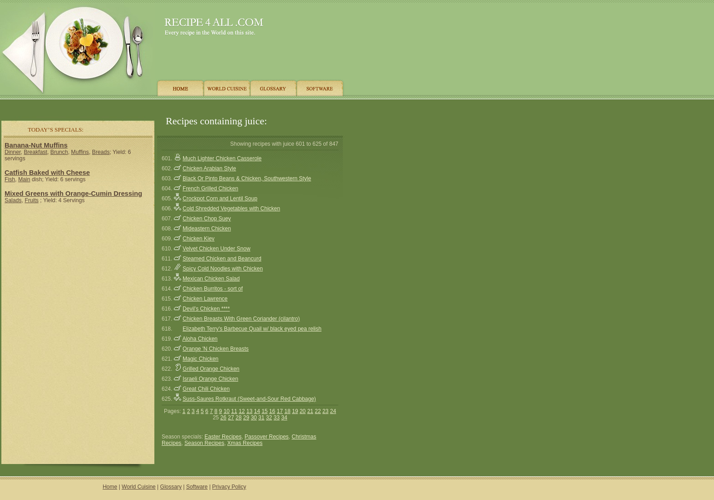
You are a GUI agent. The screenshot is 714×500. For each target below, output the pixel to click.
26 (223, 417)
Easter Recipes (222, 437)
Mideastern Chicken (207, 228)
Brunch (59, 152)
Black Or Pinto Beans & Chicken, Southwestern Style (247, 178)
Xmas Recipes (244, 443)
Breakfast (35, 152)
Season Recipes (204, 443)
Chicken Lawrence (205, 299)
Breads (101, 152)
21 (310, 411)
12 (242, 411)
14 (257, 411)
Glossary (171, 487)
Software (197, 487)
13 (249, 411)
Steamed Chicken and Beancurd (222, 258)
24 (333, 411)
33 (277, 417)
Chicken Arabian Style (209, 168)
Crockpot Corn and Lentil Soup (220, 198)
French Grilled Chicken (210, 188)
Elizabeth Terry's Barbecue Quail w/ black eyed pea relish (252, 329)
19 (295, 411)
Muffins (80, 152)
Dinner (12, 152)
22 (318, 411)
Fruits (32, 200)
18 (288, 411)
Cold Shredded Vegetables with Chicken (231, 208)
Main (24, 179)
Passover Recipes (267, 437)
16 (272, 411)
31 (261, 417)
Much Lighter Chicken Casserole (222, 158)
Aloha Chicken (199, 339)
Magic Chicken (201, 359)
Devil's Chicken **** (206, 309)
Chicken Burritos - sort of (213, 289)
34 (284, 417)
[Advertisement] (172, 105)
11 (234, 411)
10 (227, 411)
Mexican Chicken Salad (211, 279)
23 (325, 411)
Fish (10, 179)
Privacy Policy (229, 487)
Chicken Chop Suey (207, 218)
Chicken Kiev (198, 238)
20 (303, 411)
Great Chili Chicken (206, 389)
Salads (13, 200)
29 (246, 417)
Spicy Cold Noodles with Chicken (223, 268)
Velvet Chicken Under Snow (216, 248)
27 (231, 417)
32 (269, 417)
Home (109, 487)
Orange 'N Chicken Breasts (216, 349)
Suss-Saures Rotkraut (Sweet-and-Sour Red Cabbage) (249, 399)
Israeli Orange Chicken (210, 379)
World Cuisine (138, 487)
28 (238, 417)
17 (280, 411)
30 (254, 417)
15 (264, 411)
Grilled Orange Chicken (211, 369)
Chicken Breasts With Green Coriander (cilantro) (241, 319)
